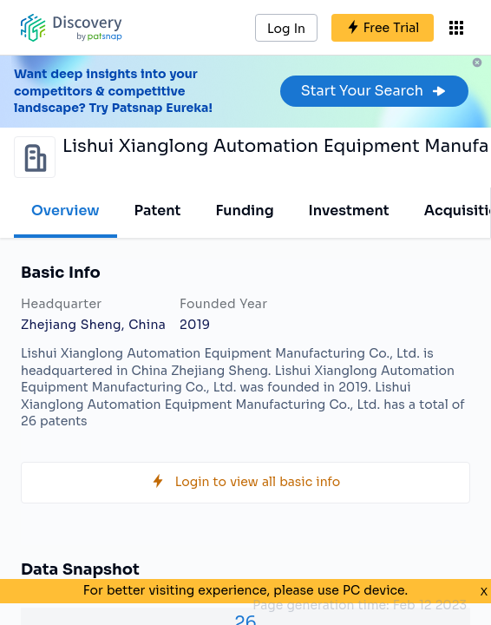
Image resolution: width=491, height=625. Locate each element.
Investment (349, 210)
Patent (157, 210)
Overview (65, 210)
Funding (244, 210)
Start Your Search (374, 91)
